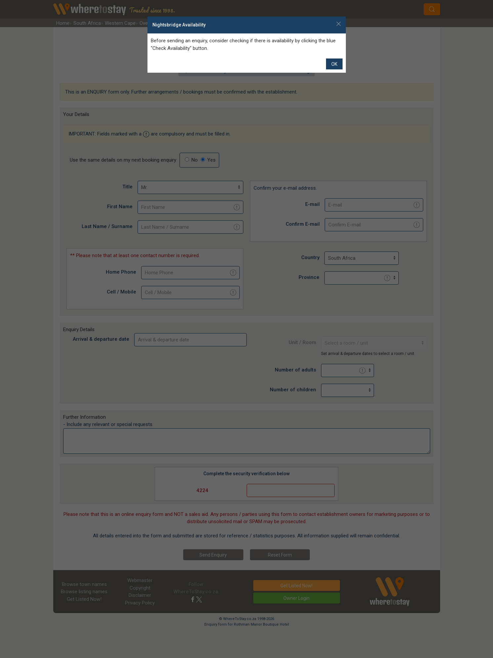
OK (334, 64)
